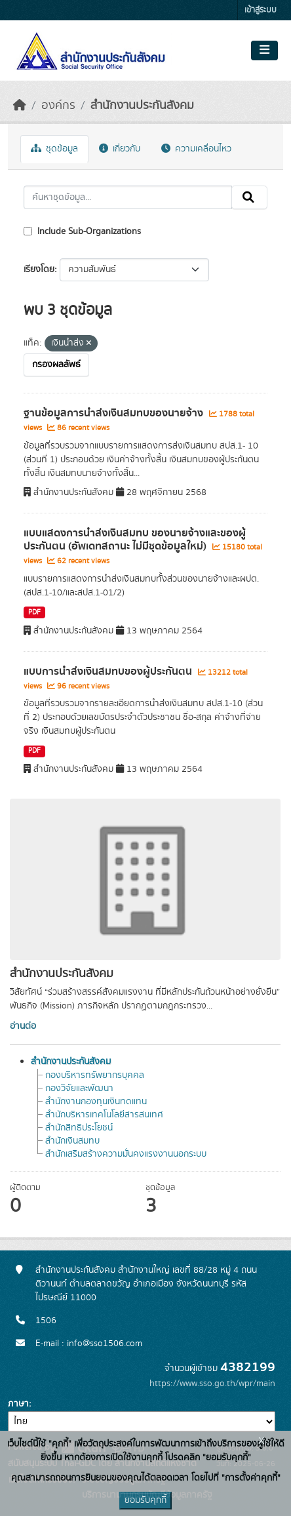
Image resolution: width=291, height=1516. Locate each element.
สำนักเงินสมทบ (72, 1140)
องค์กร (58, 105)
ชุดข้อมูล (54, 148)
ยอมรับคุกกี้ (145, 1500)
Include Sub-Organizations (82, 231)
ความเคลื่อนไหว (196, 148)
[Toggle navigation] (264, 50)
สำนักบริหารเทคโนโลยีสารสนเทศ (104, 1114)
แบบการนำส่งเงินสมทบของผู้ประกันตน (109, 671)
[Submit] (249, 197)
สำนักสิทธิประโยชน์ (79, 1127)
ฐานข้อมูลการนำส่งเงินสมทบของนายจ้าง (115, 413)
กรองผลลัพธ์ (56, 364)
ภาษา (18, 1403)
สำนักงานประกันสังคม (142, 105)
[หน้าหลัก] (19, 105)
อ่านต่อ (23, 1026)
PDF (34, 612)
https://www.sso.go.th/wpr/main (212, 1383)
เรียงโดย (39, 269)
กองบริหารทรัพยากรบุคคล (94, 1075)
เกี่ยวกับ (119, 148)
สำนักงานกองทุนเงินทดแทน (96, 1101)
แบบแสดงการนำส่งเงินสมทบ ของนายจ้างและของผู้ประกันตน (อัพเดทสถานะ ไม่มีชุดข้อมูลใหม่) (135, 540)
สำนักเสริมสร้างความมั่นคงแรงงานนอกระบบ (125, 1154)
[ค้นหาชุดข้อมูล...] (128, 197)
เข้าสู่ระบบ (260, 10)
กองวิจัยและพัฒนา (79, 1088)
